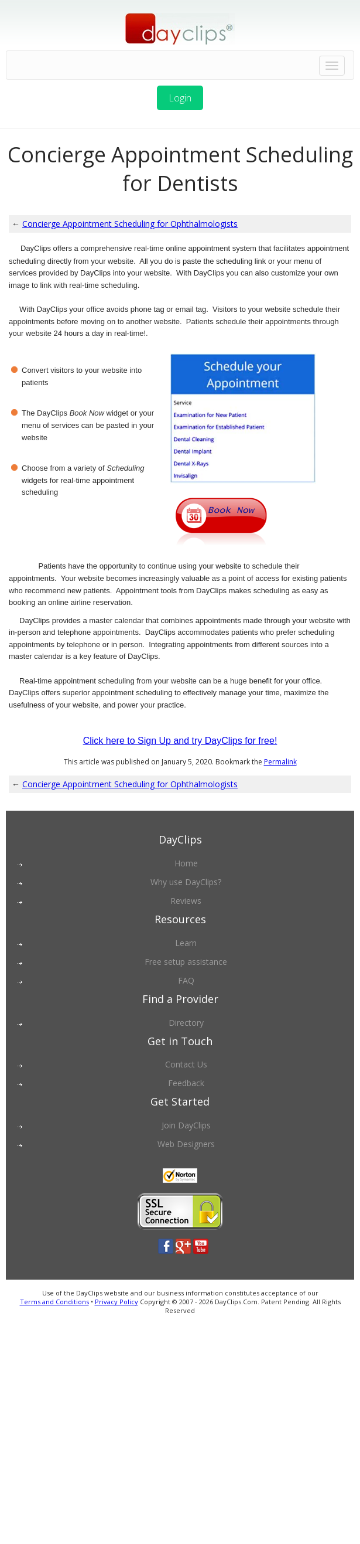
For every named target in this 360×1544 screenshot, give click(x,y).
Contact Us (186, 1064)
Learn (186, 942)
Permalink (280, 762)
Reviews (185, 900)
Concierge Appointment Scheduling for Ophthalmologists (130, 223)
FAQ (186, 980)
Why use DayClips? (185, 881)
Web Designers (186, 1144)
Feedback (186, 1083)
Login (180, 97)
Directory (186, 1022)
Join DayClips (186, 1125)
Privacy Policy (116, 1301)
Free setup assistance (186, 961)
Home (186, 863)
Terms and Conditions (54, 1301)
